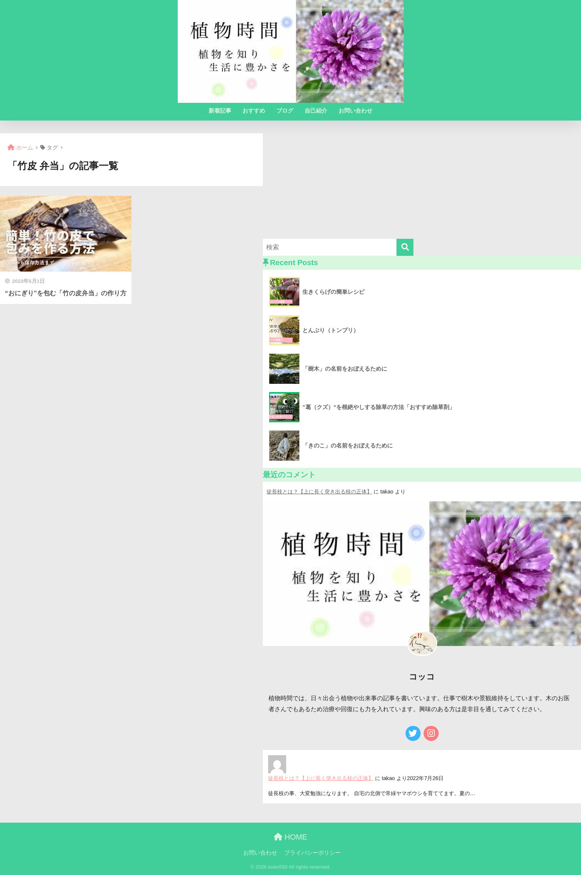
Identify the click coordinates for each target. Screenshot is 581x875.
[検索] (404, 247)
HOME (290, 837)
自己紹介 (316, 110)
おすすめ (253, 110)
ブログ (284, 110)
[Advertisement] (422, 186)
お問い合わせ (355, 110)
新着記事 (220, 110)
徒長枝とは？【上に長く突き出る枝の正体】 (319, 492)
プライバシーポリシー (312, 853)
